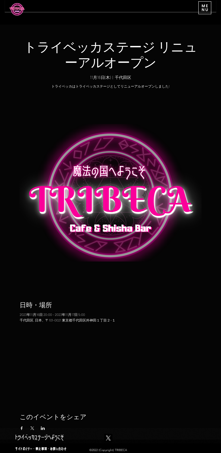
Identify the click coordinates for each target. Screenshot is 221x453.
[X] (108, 438)
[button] (204, 7)
